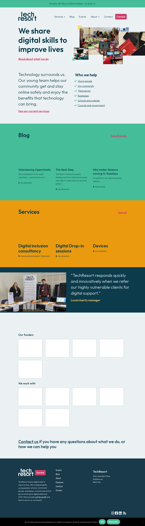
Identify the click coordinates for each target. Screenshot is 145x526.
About (94, 16)
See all (122, 212)
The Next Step (65, 169)
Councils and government (89, 105)
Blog (72, 16)
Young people (83, 81)
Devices (100, 245)
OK (102, 521)
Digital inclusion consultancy (33, 248)
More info (113, 521)
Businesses (81, 95)
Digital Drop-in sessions (70, 248)
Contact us (28, 441)
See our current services (33, 111)
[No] (142, 522)
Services (58, 16)
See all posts (119, 136)
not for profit (40, 497)
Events (82, 16)
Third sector (82, 90)
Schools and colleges (87, 100)
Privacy (59, 490)
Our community (84, 85)
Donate (121, 16)
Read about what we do (33, 59)
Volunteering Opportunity (34, 169)
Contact (108, 16)
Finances (59, 482)
